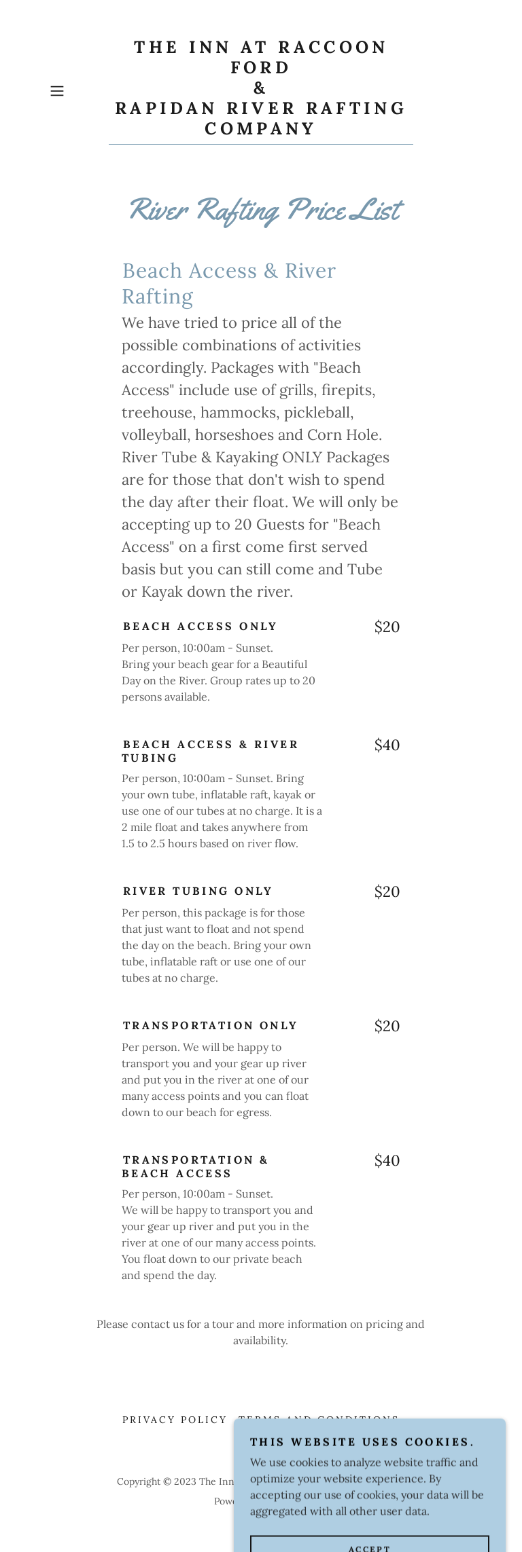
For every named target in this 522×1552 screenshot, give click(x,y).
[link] (261, 130)
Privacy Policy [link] (175, 1420)
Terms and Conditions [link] (319, 1420)
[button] (76, 91)
